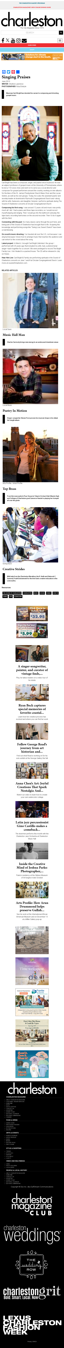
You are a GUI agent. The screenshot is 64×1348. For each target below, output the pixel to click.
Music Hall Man (14, 334)
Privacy (30, 1341)
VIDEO (8, 1164)
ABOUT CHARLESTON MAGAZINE (15, 1100)
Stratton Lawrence (16, 84)
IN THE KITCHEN (11, 1128)
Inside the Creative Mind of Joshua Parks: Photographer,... (32, 867)
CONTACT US (10, 1108)
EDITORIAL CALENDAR (12, 1113)
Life (10, 596)
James (5, 596)
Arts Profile (7, 483)
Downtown (18, 596)
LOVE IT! (8, 1158)
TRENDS (8, 1151)
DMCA (35, 1341)
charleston (27, 593)
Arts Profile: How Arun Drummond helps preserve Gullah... (32, 906)
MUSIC (8, 1139)
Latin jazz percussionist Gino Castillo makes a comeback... (32, 826)
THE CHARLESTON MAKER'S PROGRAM (32, 3)
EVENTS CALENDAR (11, 1135)
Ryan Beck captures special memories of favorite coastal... (32, 709)
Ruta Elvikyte (21, 86)
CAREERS (8, 1117)
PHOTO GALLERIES (11, 1165)
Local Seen (7, 329)
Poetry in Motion (15, 410)
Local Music (7, 405)
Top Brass (9, 488)
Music (36, 593)
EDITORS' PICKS (10, 1142)
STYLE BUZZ (9, 1156)
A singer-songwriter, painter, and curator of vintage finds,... (32, 670)
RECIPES (8, 1130)
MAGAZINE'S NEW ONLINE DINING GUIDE (32, 7)
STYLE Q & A (9, 1153)
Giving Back (7, 564)
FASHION (8, 1154)
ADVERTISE (9, 1110)
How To (55, 593)
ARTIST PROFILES (11, 1137)
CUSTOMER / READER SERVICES (15, 1101)
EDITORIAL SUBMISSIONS (13, 1115)
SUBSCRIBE (32, 45)
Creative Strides (14, 569)
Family (49, 593)
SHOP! (32, 50)
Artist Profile (17, 483)
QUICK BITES (9, 1126)
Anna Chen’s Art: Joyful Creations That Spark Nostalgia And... (32, 787)
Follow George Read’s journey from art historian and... (32, 748)
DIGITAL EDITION (11, 1107)
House (42, 593)
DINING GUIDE (10, 1123)
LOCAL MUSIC (10, 1167)
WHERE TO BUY (10, 1112)
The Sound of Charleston (12, 593)
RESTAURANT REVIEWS (12, 1124)
